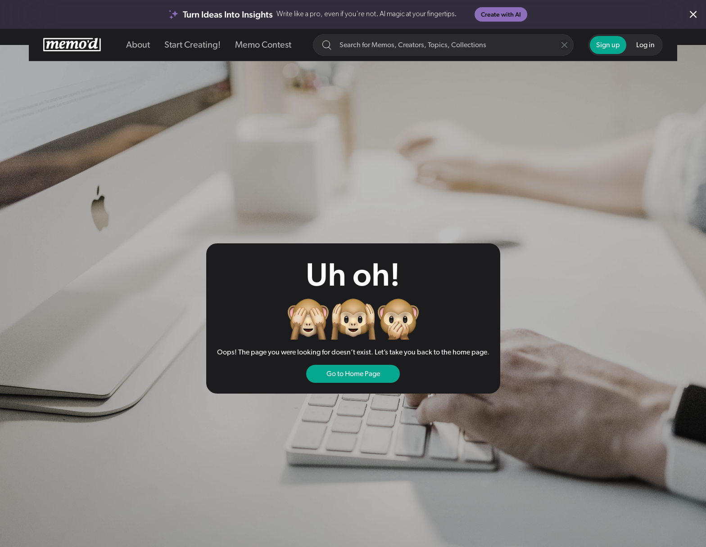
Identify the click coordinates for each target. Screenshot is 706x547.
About (138, 44)
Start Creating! (192, 44)
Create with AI (501, 14)
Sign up (608, 45)
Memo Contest (263, 44)
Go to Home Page (353, 373)
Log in (645, 45)
